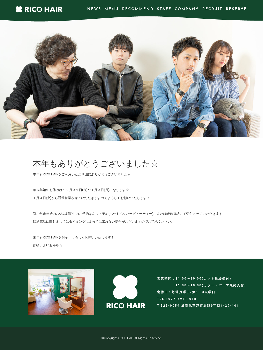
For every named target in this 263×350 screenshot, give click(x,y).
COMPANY (187, 9)
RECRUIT (212, 9)
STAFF (164, 9)
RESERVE (236, 9)
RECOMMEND (138, 9)
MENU (111, 9)
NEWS (94, 9)
